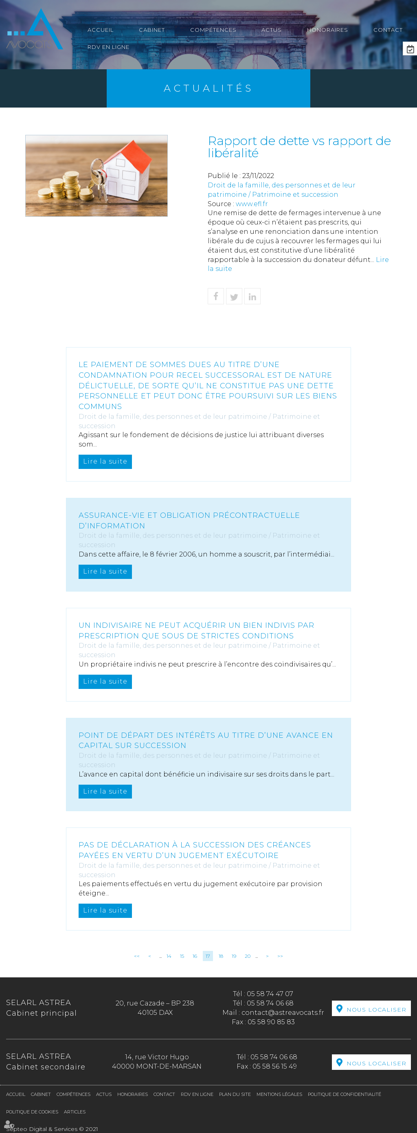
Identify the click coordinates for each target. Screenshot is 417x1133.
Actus (271, 29)
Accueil (101, 29)
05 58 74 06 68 (270, 1003)
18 (221, 956)
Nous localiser (376, 1009)
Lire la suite (105, 461)
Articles (75, 1112)
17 (208, 956)
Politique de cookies (32, 1112)
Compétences (213, 29)
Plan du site (235, 1094)
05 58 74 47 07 (270, 994)
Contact (388, 29)
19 (234, 956)
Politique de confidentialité (344, 1094)
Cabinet (152, 29)
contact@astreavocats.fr (282, 1012)
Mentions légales (279, 1094)
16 (195, 956)
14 (169, 956)
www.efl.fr (252, 204)
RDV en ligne (108, 47)
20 (247, 956)
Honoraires (327, 29)
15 (182, 956)
